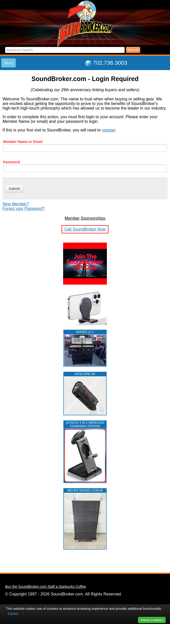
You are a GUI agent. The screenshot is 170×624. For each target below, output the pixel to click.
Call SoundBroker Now (85, 229)
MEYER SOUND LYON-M (85, 490)
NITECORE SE (85, 374)
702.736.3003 (110, 63)
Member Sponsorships (85, 218)
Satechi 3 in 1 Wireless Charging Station (85, 424)
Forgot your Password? (24, 208)
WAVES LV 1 (85, 332)
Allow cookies (151, 620)
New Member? (16, 204)
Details (13, 614)
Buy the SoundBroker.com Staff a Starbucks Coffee (45, 587)
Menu (8, 63)
